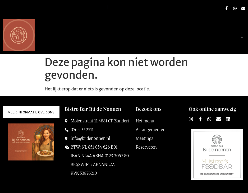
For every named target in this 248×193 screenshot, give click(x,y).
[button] (106, 7)
